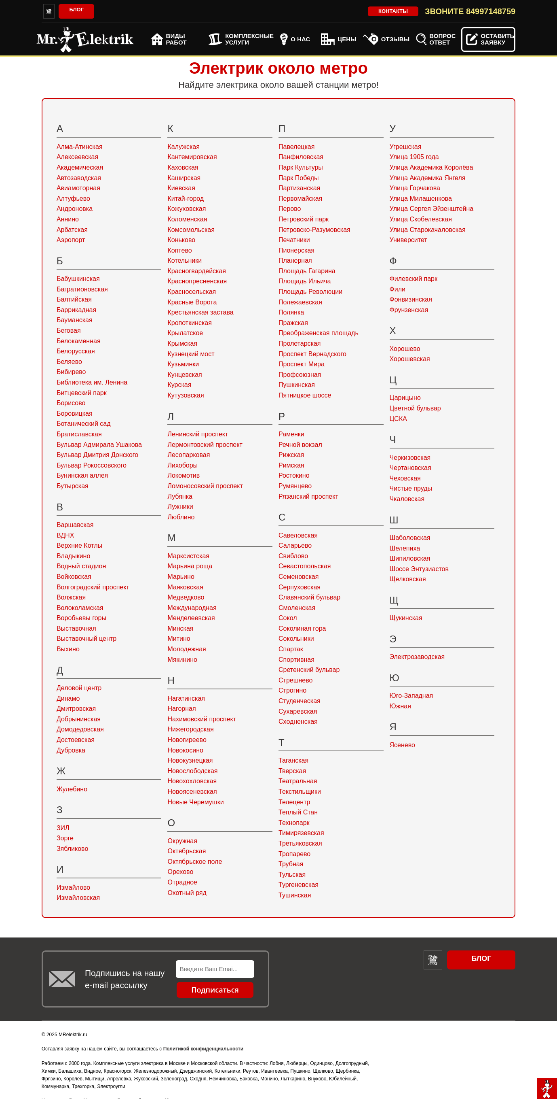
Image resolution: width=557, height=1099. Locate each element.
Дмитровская (76, 708)
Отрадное (182, 882)
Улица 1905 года (414, 156)
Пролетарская (299, 343)
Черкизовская (410, 457)
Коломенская (187, 219)
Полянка (291, 312)
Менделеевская (191, 617)
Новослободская (192, 770)
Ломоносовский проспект (205, 486)
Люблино (180, 517)
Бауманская (75, 320)
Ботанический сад (84, 423)
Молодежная (186, 649)
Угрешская (406, 146)
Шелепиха (405, 548)
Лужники (180, 506)
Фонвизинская (411, 299)
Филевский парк (413, 278)
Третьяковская (300, 843)
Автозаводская (79, 177)
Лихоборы (182, 465)
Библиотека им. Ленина (92, 382)
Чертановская (410, 467)
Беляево (69, 361)
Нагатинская (186, 698)
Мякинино (182, 659)
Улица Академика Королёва (431, 167)
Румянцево (295, 486)
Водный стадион (81, 566)
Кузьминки (183, 364)
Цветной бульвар (415, 408)
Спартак (290, 649)
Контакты (393, 11)
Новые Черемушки (195, 802)
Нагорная (181, 708)
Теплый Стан (298, 812)
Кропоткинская (189, 322)
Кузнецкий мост (190, 354)
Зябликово (72, 848)
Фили (397, 289)
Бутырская (73, 486)
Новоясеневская (192, 791)
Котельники (184, 260)
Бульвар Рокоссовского (92, 465)
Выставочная (76, 628)
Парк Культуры (300, 167)
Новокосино (185, 750)
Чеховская (405, 478)
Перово (289, 208)
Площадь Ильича (304, 281)
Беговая (69, 330)
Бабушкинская (78, 278)
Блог (76, 9)
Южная (400, 706)
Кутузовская (185, 395)
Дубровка (71, 750)
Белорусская (76, 351)
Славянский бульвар (309, 597)
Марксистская (188, 556)
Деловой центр (79, 687)
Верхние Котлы (79, 545)
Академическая (80, 167)
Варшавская (75, 524)
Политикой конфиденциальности (203, 1049)
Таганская (293, 760)
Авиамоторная (78, 188)
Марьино (180, 576)
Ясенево (402, 745)
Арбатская (72, 229)
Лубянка (179, 496)
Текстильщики (299, 791)
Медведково (185, 597)
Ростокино (294, 475)
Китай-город (185, 198)
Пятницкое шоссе (304, 395)
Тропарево (294, 853)
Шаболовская (410, 537)
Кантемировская (192, 156)
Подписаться (215, 990)
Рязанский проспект (308, 496)
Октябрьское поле (194, 861)
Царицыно (405, 397)
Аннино (68, 219)
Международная (191, 607)
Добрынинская (79, 719)
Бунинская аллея (82, 475)
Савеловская (298, 535)
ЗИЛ (63, 828)
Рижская (291, 454)
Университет (408, 239)
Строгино (292, 690)
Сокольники (296, 638)
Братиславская (79, 434)
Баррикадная (76, 309)
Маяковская (185, 587)
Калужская (183, 146)
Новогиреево (186, 739)
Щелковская (408, 579)
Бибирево (71, 371)
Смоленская (296, 607)
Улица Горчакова (415, 188)
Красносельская (191, 291)
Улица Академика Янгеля (428, 177)
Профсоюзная (299, 374)
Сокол (287, 617)
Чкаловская (407, 498)
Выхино (68, 649)
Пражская (293, 322)
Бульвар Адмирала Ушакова (99, 444)
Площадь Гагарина (306, 271)
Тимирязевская (301, 832)
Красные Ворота (192, 302)
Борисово (71, 403)
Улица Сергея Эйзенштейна (432, 208)
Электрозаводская (417, 656)
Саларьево (295, 545)
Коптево (179, 250)
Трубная (290, 864)
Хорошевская (410, 358)
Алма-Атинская (80, 146)
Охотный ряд (186, 892)
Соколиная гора (302, 628)
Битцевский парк (82, 392)
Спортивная (296, 659)
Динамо (68, 698)
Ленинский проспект (197, 434)
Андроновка (75, 208)
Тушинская (294, 895)
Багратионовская (82, 289)
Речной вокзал (300, 444)
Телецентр (294, 802)
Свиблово (293, 556)
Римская (291, 465)
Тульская (292, 874)
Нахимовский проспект (201, 719)
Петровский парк (303, 219)
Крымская (182, 343)
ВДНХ (65, 535)
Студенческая (299, 700)
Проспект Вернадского (312, 354)
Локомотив (183, 475)
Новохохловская (192, 781)
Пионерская (296, 250)
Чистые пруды (411, 488)
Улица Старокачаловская (428, 229)
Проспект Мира (301, 364)
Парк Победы (298, 177)
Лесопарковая (188, 454)
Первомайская (300, 198)
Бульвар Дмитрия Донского (97, 454)
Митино (178, 638)
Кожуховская (186, 208)
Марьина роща (189, 566)
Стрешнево (295, 680)
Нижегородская (190, 729)
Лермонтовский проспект (204, 444)
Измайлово (73, 887)
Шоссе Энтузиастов (419, 568)
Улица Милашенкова (421, 198)
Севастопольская (304, 566)
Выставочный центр (86, 638)
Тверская (292, 770)
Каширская (183, 177)
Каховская (182, 167)
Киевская (181, 188)
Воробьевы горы (81, 617)
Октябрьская (186, 851)
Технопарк (294, 822)
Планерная (295, 260)
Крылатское (185, 332)
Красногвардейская (196, 271)
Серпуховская (299, 587)
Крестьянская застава (200, 312)
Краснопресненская (197, 281)
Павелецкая (296, 146)
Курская (179, 384)
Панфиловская (300, 156)
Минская (180, 628)
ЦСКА (398, 418)
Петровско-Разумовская (314, 229)
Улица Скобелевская (421, 219)
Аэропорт (71, 239)
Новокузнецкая (190, 760)
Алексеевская (77, 156)
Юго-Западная (411, 695)
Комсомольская (190, 229)
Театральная (297, 781)
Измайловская (78, 897)
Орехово (180, 871)
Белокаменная (79, 341)
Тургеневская (298, 884)
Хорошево (405, 348)
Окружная (182, 841)
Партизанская (299, 188)
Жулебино (72, 789)
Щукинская (406, 617)
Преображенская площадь (318, 332)
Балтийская (74, 299)
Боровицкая (75, 413)
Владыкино (73, 556)
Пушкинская (296, 384)
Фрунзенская (409, 309)
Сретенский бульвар (309, 669)
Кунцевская (184, 374)
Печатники (294, 239)
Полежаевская (300, 302)
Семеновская (298, 576)
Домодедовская (80, 729)
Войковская (74, 576)
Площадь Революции (310, 291)
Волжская (71, 597)
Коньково (181, 239)
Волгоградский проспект (93, 587)
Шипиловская (410, 558)
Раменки (291, 434)
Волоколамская (80, 607)
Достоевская (76, 739)
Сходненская (298, 721)
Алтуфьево (73, 198)
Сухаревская (297, 711)
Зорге (65, 838)
